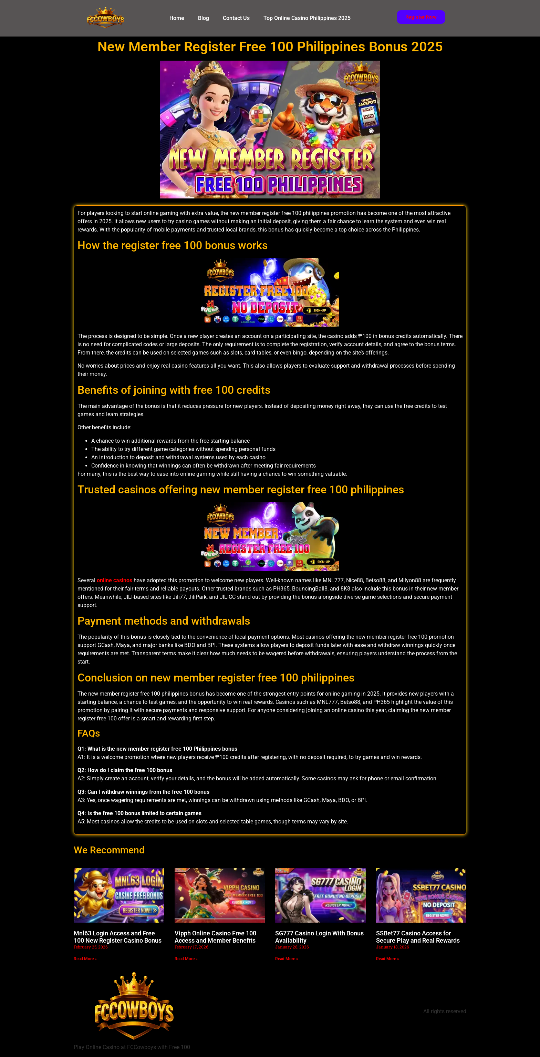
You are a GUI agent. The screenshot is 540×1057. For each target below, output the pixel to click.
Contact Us (236, 18)
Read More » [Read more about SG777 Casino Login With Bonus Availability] (286, 958)
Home (176, 18)
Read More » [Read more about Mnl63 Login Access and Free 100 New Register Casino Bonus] (85, 958)
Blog (203, 18)
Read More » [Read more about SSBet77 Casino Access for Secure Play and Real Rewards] (387, 958)
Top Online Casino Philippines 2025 (307, 18)
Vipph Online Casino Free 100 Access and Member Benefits (215, 937)
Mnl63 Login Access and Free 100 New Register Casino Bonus (118, 937)
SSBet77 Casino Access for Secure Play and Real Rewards (418, 937)
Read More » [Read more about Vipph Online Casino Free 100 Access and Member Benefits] (186, 958)
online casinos (114, 580)
